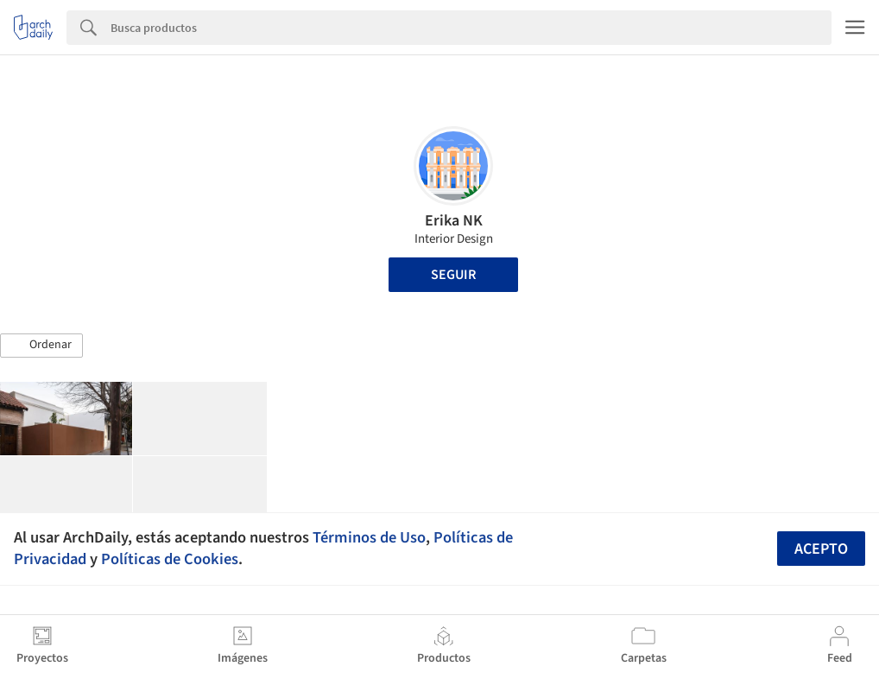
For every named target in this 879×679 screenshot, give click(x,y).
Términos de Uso (369, 537)
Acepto (821, 549)
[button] (41, 345)
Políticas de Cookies (169, 559)
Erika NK (454, 221)
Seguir (453, 274)
